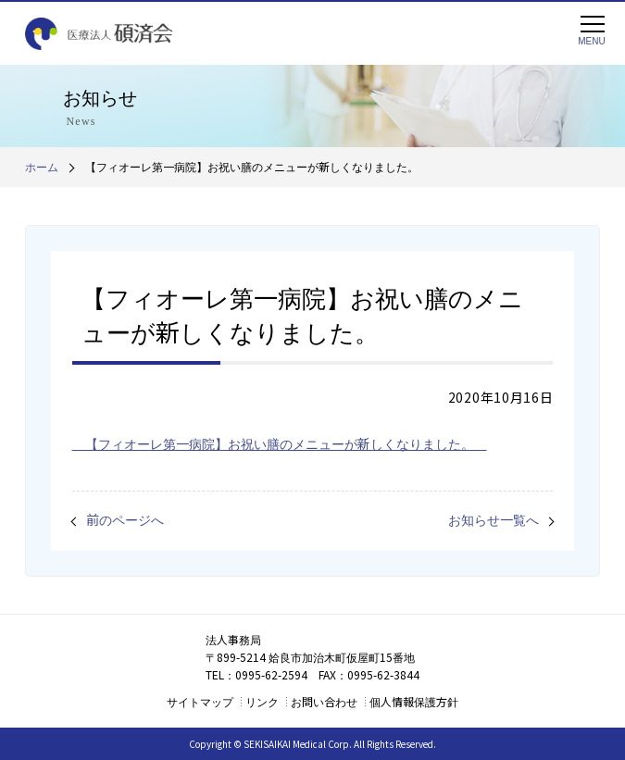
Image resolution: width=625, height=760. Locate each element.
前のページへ (125, 519)
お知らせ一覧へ (493, 519)
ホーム (41, 166)
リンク (262, 701)
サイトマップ (200, 701)
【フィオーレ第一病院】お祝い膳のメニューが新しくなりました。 (279, 443)
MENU (591, 31)
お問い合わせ (324, 701)
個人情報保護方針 (413, 701)
